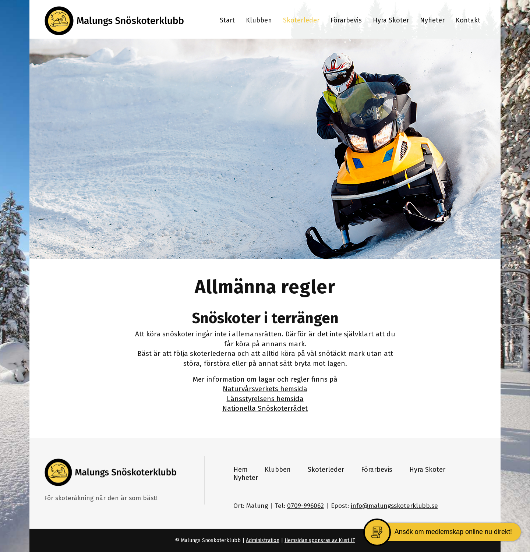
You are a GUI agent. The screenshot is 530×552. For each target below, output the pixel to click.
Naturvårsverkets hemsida (265, 389)
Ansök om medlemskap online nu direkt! (453, 531)
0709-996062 (305, 506)
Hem (240, 470)
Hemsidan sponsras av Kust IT (320, 540)
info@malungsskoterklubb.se (394, 506)
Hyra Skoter (427, 470)
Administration (262, 540)
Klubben (278, 470)
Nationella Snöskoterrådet (265, 408)
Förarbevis (376, 470)
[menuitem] (227, 19)
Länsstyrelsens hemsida (265, 398)
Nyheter (245, 478)
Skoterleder (326, 470)
